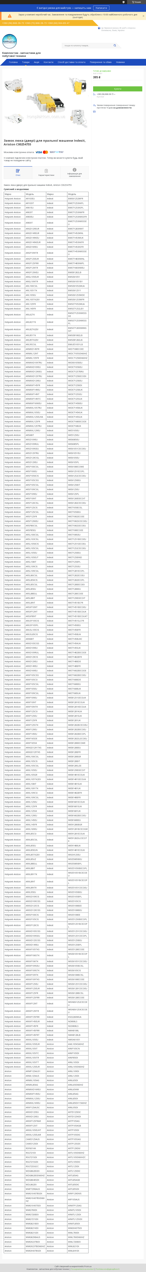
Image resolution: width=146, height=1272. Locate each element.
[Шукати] (115, 45)
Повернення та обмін (101, 62)
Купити (117, 88)
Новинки (120, 62)
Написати (101, 8)
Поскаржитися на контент (82, 1269)
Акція (36, 62)
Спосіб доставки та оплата (71, 62)
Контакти (48, 62)
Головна (13, 62)
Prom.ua (87, 1266)
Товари (25, 62)
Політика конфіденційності (107, 1269)
